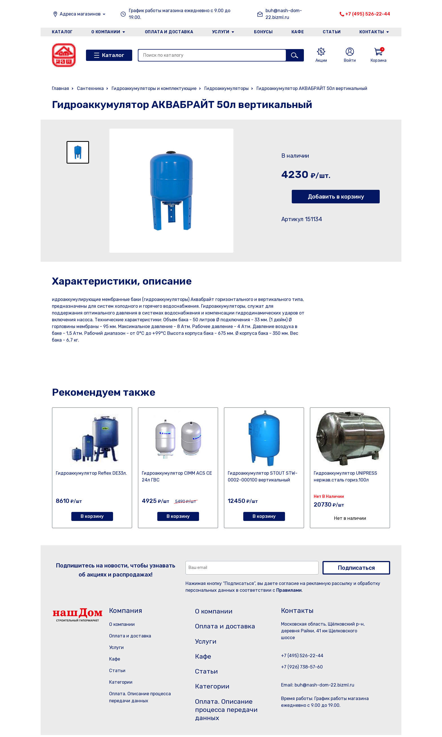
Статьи (332, 32)
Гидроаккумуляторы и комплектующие (154, 88)
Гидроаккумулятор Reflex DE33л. (91, 473)
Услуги (220, 32)
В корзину (92, 516)
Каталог (62, 32)
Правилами (289, 590)
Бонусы (263, 32)
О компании (105, 32)
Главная (60, 88)
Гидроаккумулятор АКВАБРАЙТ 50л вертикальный (312, 88)
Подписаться (356, 567)
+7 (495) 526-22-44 (367, 14)
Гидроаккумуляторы (226, 88)
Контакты (372, 32)
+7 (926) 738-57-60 (302, 667)
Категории (120, 682)
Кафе (298, 32)
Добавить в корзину (336, 196)
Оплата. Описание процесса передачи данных (227, 711)
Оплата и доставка (169, 32)
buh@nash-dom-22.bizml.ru (284, 14)
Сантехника (90, 88)
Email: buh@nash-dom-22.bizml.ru (317, 685)
